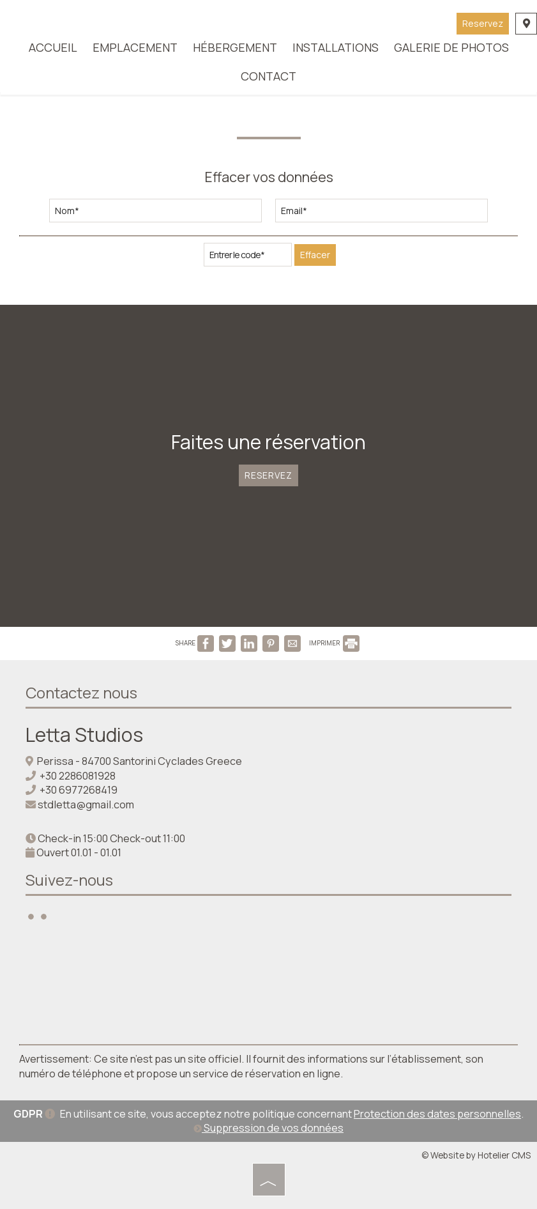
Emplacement (135, 47)
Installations (335, 47)
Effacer (315, 255)
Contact (268, 76)
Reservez (482, 23)
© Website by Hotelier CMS (476, 1155)
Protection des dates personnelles (437, 1114)
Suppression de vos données (268, 1128)
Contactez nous (81, 692)
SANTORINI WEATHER (268, 983)
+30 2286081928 (78, 776)
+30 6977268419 (78, 790)
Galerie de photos (451, 47)
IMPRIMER (334, 642)
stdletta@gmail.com (86, 804)
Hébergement (235, 47)
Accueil (53, 47)
